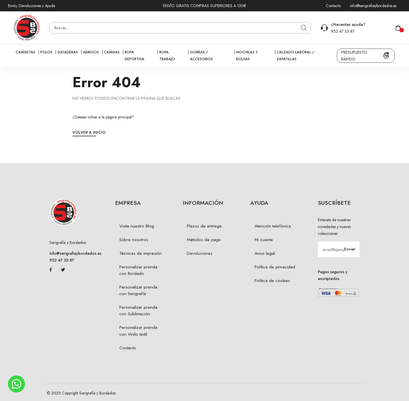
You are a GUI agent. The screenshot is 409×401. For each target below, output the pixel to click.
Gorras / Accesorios (201, 56)
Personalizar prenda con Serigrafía (138, 290)
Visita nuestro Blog (136, 226)
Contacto (333, 6)
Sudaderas (67, 52)
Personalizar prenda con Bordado (138, 270)
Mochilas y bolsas (247, 56)
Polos (46, 52)
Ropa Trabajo (167, 56)
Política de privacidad (274, 267)
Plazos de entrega (204, 226)
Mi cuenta (263, 240)
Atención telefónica (272, 226)
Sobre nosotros (133, 240)
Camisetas (25, 52)
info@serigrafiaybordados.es (373, 6)
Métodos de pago (204, 240)
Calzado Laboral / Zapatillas (295, 56)
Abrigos (91, 52)
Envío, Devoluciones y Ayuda (31, 6)
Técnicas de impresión (140, 253)
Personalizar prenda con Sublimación (138, 310)
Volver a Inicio (89, 132)
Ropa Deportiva (134, 56)
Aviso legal (264, 253)
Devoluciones (199, 253)
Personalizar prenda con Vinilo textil (138, 330)
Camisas (112, 52)
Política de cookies (272, 280)
